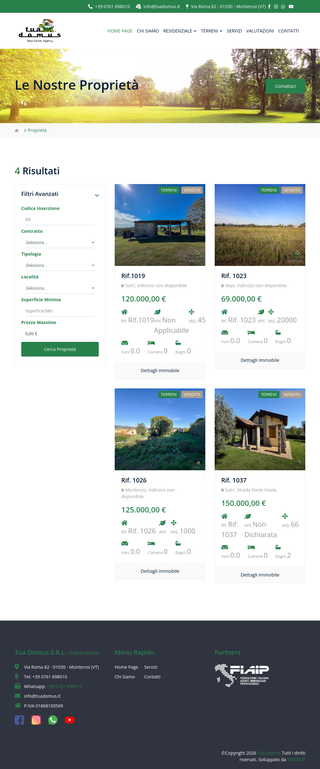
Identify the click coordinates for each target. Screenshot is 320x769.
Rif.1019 (133, 276)
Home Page (126, 667)
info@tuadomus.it (158, 6)
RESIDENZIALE (180, 31)
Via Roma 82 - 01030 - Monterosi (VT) (226, 6)
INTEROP (296, 759)
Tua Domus (269, 753)
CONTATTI (288, 31)
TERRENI (211, 31)
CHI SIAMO (148, 31)
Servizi (151, 667)
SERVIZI (234, 31)
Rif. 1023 (234, 276)
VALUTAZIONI (260, 31)
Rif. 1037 (234, 480)
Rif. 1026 (134, 480)
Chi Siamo (125, 677)
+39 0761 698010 (109, 6)
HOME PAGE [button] (120, 31)
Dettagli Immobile (160, 370)
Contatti (152, 677)
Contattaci (285, 86)
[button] (97, 195)
